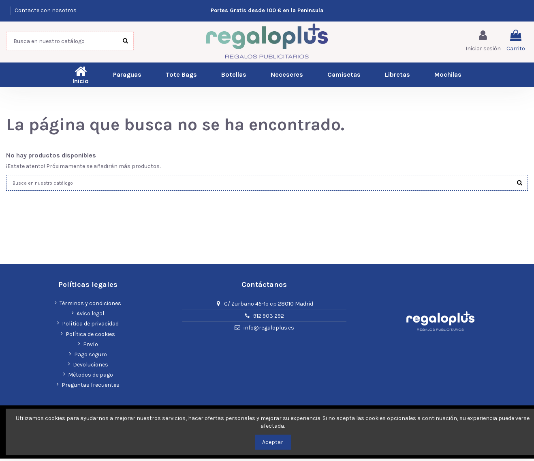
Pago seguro (90, 356)
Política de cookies (90, 336)
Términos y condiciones (90, 305)
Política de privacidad (90, 326)
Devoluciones (90, 367)
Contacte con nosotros (46, 10)
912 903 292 (268, 318)
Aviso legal (90, 315)
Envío (90, 346)
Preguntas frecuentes (91, 387)
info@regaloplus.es (269, 330)
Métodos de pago (90, 377)
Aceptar (272, 442)
